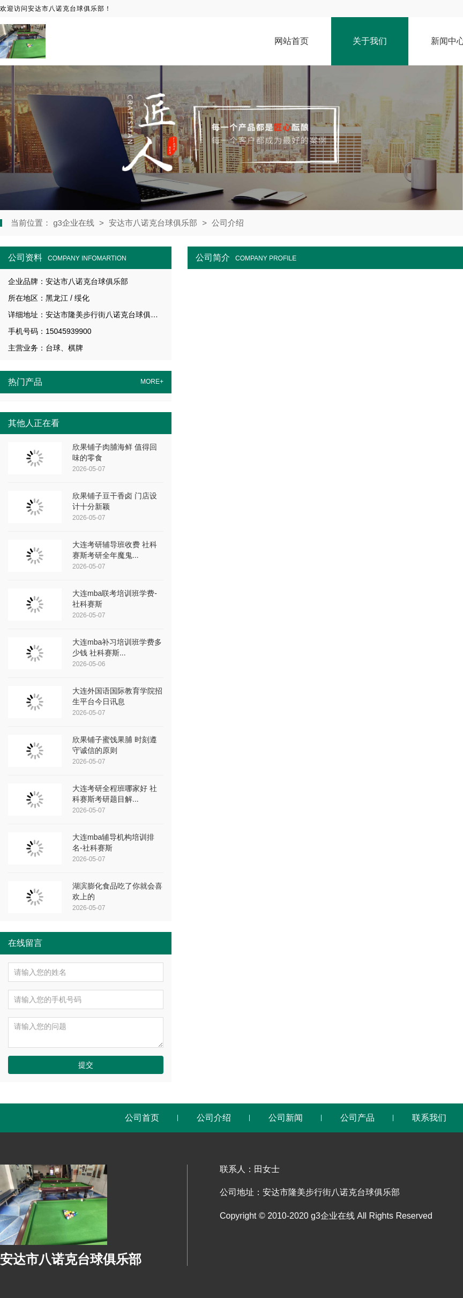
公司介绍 (228, 222)
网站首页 (291, 41)
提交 (85, 1065)
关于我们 (370, 41)
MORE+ (151, 381)
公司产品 (357, 1117)
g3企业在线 (74, 222)
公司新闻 (285, 1117)
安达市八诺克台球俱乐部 (153, 222)
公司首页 (142, 1117)
